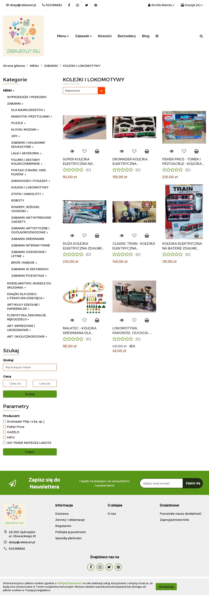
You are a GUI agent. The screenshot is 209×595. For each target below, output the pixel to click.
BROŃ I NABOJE (24, 262)
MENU (8, 90)
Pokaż (29, 452)
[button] (192, 5)
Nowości (105, 36)
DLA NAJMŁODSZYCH (28, 110)
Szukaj (30, 394)
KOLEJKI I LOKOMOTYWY (29, 187)
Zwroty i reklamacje (70, 519)
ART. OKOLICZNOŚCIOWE (27, 336)
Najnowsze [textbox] (72, 90)
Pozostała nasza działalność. (181, 513)
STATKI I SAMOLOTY (27, 194)
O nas (112, 513)
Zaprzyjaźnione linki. (175, 519)
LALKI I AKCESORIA (26, 153)
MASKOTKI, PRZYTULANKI (31, 116)
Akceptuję (166, 586)
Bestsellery (127, 36)
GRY (15, 136)
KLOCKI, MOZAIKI (25, 129)
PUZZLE (18, 123)
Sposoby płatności (68, 538)
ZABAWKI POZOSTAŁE (29, 275)
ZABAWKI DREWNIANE (27, 238)
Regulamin (63, 526)
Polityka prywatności (70, 532)
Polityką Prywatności (69, 583)
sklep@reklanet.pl (22, 542)
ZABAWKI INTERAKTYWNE (30, 245)
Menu (63, 36)
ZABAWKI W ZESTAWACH (29, 269)
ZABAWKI (15, 103)
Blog (145, 36)
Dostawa (62, 513)
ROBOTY (17, 200)
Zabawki (83, 36)
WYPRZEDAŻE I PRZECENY (27, 97)
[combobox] (84, 90)
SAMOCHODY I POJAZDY (30, 180)
